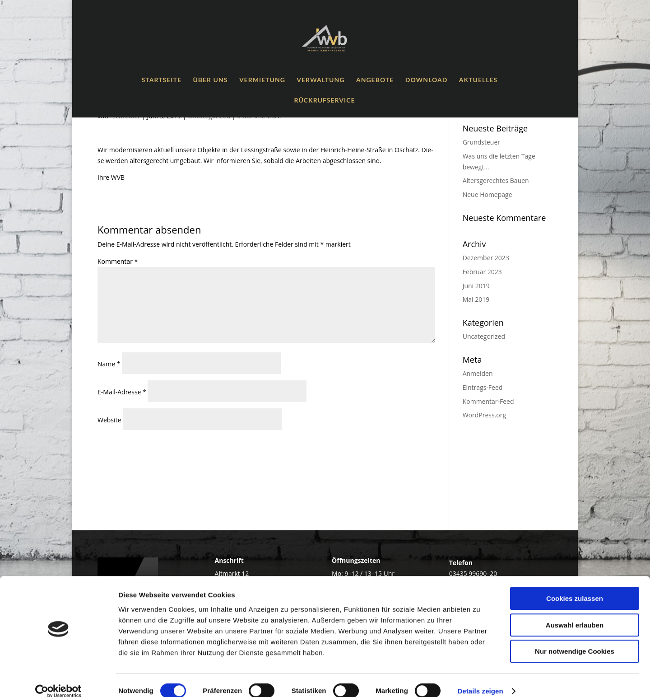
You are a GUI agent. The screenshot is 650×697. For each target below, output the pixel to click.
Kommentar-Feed (488, 401)
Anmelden (478, 373)
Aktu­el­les (478, 80)
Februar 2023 (482, 271)
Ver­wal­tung (320, 80)
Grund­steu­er (481, 142)
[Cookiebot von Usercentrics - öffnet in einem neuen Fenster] (58, 679)
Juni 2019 (476, 285)
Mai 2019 (476, 299)
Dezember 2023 (486, 257)
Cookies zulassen (574, 586)
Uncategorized (484, 336)
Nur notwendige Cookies (574, 639)
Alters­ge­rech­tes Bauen (496, 180)
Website (109, 420)
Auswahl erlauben (575, 613)
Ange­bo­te (375, 80)
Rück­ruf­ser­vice (324, 100)
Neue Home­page (487, 194)
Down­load (426, 80)
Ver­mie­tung (262, 80)
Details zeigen (480, 679)
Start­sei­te (161, 80)
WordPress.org (484, 415)
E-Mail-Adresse (122, 392)
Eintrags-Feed (483, 387)
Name (109, 364)
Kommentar (118, 261)
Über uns (210, 80)
